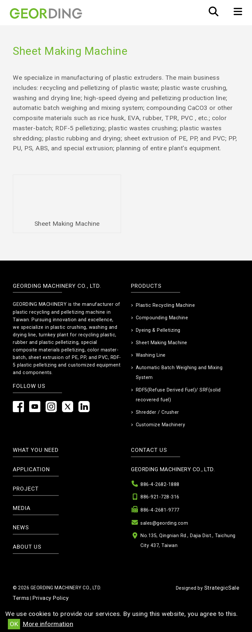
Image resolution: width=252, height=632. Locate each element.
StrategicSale (222, 587)
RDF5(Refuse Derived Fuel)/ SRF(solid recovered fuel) (178, 395)
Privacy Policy (50, 598)
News (21, 527)
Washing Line (151, 355)
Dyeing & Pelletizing (158, 330)
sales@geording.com (164, 523)
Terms (21, 598)
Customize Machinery (160, 425)
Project (26, 488)
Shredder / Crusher (157, 412)
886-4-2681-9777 (159, 510)
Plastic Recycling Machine (165, 305)
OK (14, 624)
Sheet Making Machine (161, 343)
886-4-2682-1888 (159, 484)
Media (22, 508)
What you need (36, 450)
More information (48, 624)
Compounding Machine (162, 318)
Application (31, 469)
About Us (27, 546)
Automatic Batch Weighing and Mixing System (179, 372)
